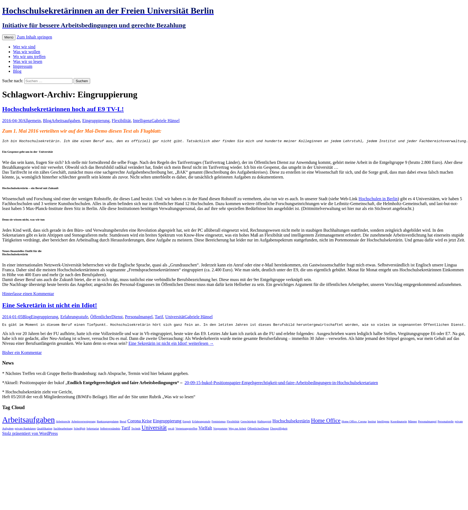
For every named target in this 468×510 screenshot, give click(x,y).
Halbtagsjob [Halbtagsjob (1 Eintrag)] (264, 423)
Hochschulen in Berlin (378, 199)
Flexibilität (121, 120)
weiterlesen (171, 345)
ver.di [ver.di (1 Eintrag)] (171, 430)
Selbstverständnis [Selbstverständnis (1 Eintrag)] (110, 430)
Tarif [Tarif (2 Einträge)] (125, 429)
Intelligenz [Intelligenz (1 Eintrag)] (383, 423)
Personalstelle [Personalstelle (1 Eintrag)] (446, 423)
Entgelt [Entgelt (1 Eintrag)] (186, 423)
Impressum (22, 66)
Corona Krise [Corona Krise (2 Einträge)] (139, 422)
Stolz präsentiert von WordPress (30, 435)
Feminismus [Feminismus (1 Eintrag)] (218, 423)
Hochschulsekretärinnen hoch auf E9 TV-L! (63, 109)
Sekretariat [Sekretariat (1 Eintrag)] (92, 430)
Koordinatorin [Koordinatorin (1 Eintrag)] (399, 423)
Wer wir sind (24, 46)
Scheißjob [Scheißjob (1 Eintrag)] (80, 430)
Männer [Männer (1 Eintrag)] (412, 423)
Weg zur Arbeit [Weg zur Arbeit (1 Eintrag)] (237, 430)
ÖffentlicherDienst (106, 317)
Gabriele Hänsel (165, 120)
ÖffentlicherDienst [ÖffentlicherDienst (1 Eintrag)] (258, 430)
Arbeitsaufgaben (65, 120)
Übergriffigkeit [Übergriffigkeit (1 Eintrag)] (278, 430)
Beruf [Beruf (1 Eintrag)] (123, 423)
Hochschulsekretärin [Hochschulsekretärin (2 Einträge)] (291, 422)
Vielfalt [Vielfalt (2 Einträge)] (205, 429)
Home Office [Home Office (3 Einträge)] (325, 422)
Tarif (159, 317)
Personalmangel (139, 317)
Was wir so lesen (27, 61)
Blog (17, 71)
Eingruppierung (95, 120)
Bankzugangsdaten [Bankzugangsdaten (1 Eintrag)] (108, 423)
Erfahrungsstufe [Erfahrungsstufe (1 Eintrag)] (201, 423)
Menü (8, 37)
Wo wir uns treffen (29, 56)
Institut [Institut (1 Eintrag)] (372, 423)
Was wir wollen (26, 51)
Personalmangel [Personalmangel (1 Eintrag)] (427, 423)
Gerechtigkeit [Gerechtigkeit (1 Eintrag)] (248, 423)
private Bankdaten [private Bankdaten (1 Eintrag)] (25, 430)
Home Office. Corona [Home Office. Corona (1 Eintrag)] (353, 423)
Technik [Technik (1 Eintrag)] (135, 430)
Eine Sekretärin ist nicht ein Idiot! (49, 306)
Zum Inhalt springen (34, 37)
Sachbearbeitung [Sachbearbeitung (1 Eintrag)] (63, 430)
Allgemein (32, 120)
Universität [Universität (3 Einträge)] (154, 429)
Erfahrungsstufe (74, 317)
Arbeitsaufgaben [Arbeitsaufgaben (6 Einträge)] (28, 421)
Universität (175, 317)
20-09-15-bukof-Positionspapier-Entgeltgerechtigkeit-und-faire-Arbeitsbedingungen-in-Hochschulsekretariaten (281, 384)
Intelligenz (142, 120)
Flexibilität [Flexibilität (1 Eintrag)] (233, 423)
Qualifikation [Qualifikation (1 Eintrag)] (44, 430)
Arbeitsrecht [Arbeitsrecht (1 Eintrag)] (63, 423)
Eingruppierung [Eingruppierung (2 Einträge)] (167, 422)
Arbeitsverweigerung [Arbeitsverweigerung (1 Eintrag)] (83, 423)
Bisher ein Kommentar (22, 354)
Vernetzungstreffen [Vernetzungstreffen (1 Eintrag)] (186, 430)
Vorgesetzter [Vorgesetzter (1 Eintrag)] (220, 430)
